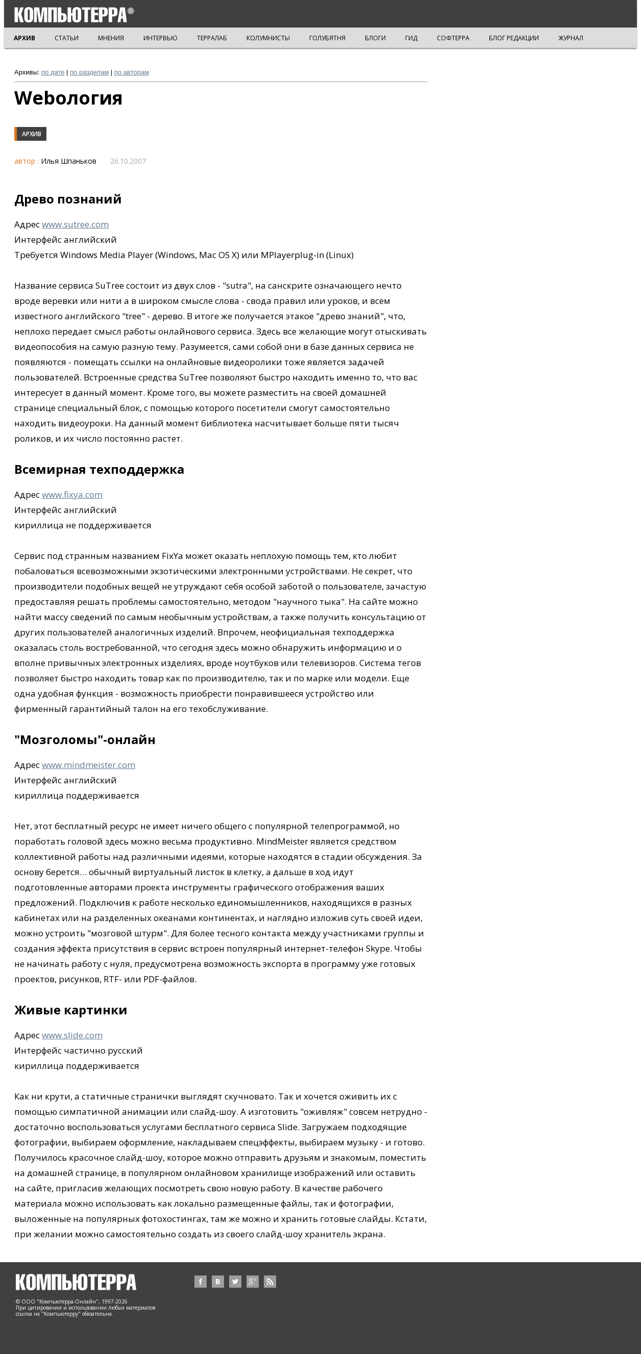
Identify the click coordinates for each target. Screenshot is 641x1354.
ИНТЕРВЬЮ (160, 38)
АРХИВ (24, 38)
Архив (31, 134)
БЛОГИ (375, 38)
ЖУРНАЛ (570, 38)
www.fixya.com (72, 494)
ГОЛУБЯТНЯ (327, 38)
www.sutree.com (75, 224)
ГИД (411, 38)
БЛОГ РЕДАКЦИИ (514, 38)
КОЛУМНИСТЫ (268, 38)
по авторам (131, 72)
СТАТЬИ (67, 38)
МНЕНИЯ (111, 38)
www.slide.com (72, 1035)
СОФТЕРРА (453, 38)
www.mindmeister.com (88, 765)
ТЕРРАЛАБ (212, 38)
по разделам (89, 72)
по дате (52, 72)
